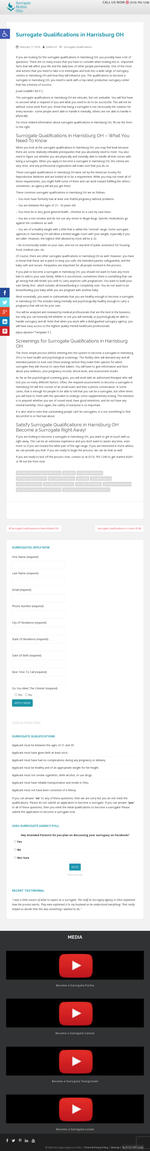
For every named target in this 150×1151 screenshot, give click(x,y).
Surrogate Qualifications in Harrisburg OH (86, 489)
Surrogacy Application (90, 473)
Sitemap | (120, 1147)
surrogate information (88, 484)
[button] (5, 34)
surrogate (82, 478)
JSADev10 (51, 47)
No (19, 849)
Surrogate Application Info (58, 484)
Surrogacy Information (61, 478)
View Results (75, 874)
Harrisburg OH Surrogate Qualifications (38, 473)
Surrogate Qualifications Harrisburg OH (38, 489)
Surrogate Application (29, 484)
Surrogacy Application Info (31, 478)
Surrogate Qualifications (78, 47)
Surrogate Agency (100, 478)
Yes (19, 841)
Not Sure (23, 858)
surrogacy (69, 473)
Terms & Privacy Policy (26, 722)
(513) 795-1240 (137, 2)
